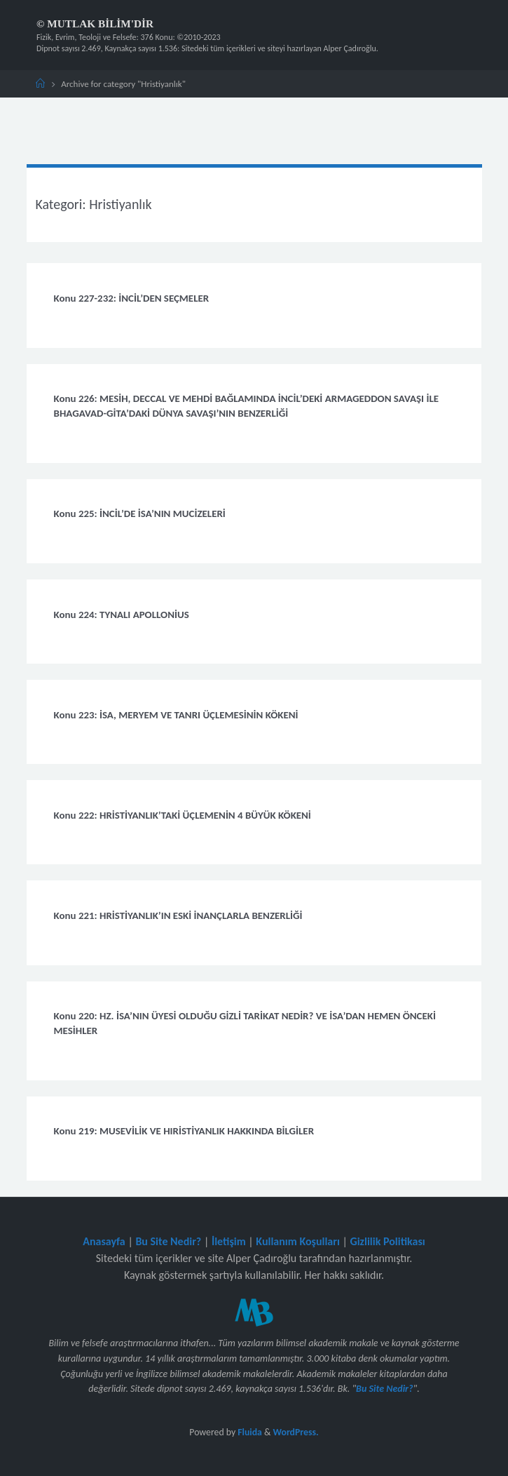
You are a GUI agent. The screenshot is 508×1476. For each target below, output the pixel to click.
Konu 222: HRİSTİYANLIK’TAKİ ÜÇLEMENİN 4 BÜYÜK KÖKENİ (182, 815)
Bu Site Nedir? (168, 1241)
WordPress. (296, 1432)
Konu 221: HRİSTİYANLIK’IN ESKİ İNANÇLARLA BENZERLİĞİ (178, 915)
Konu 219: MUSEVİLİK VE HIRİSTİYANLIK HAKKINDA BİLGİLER (184, 1131)
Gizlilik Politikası (387, 1241)
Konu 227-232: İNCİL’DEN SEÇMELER (132, 298)
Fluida (248, 1432)
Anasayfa (104, 1241)
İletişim (229, 1241)
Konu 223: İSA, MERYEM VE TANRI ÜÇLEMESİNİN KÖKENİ (176, 715)
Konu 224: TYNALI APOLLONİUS (121, 614)
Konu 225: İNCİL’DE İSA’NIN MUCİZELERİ (140, 513)
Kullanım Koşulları (298, 1241)
